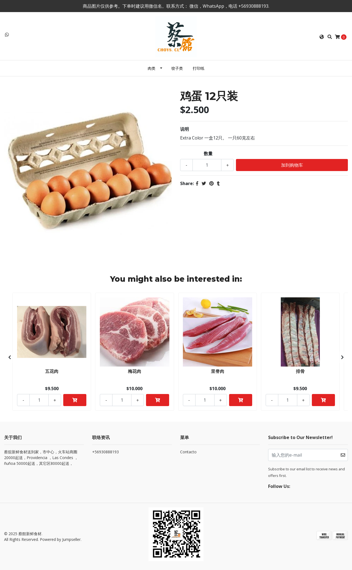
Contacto (188, 451)
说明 (184, 129)
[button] (321, 36)
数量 (208, 153)
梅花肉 (134, 371)
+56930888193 (105, 451)
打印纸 (198, 68)
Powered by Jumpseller (60, 539)
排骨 (300, 371)
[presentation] (9, 357)
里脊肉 (217, 371)
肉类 (151, 68)
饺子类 (177, 68)
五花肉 (51, 371)
